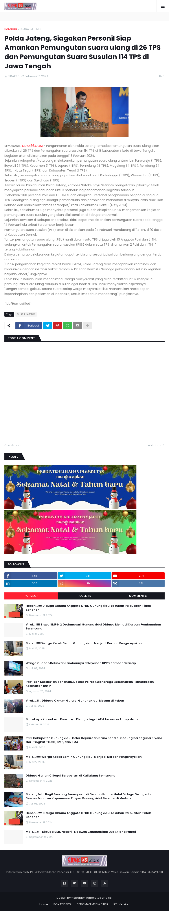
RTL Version (122, 904)
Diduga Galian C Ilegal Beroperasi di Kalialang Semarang (71, 776)
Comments (138, 596)
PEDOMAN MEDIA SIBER (92, 904)
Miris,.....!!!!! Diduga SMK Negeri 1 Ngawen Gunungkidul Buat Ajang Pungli (81, 832)
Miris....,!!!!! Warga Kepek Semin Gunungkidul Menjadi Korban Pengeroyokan (84, 643)
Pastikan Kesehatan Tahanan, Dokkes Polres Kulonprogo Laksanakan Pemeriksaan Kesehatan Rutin (90, 684)
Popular (31, 596)
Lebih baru (14, 445)
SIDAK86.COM (32, 146)
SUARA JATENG (30, 29)
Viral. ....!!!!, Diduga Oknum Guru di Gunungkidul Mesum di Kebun (75, 701)
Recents (84, 596)
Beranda (10, 29)
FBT (110, 898)
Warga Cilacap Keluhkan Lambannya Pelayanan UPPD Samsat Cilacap (81, 663)
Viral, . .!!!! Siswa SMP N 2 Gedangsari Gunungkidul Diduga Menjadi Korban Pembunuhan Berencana (93, 627)
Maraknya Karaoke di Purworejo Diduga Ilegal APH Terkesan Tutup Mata (82, 719)
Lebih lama (154, 445)
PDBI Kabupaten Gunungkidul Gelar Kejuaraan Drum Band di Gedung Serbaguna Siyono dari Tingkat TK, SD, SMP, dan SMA (94, 740)
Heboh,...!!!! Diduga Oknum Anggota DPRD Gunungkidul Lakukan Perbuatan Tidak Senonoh (88, 608)
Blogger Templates (87, 898)
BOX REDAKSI (62, 904)
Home (43, 904)
